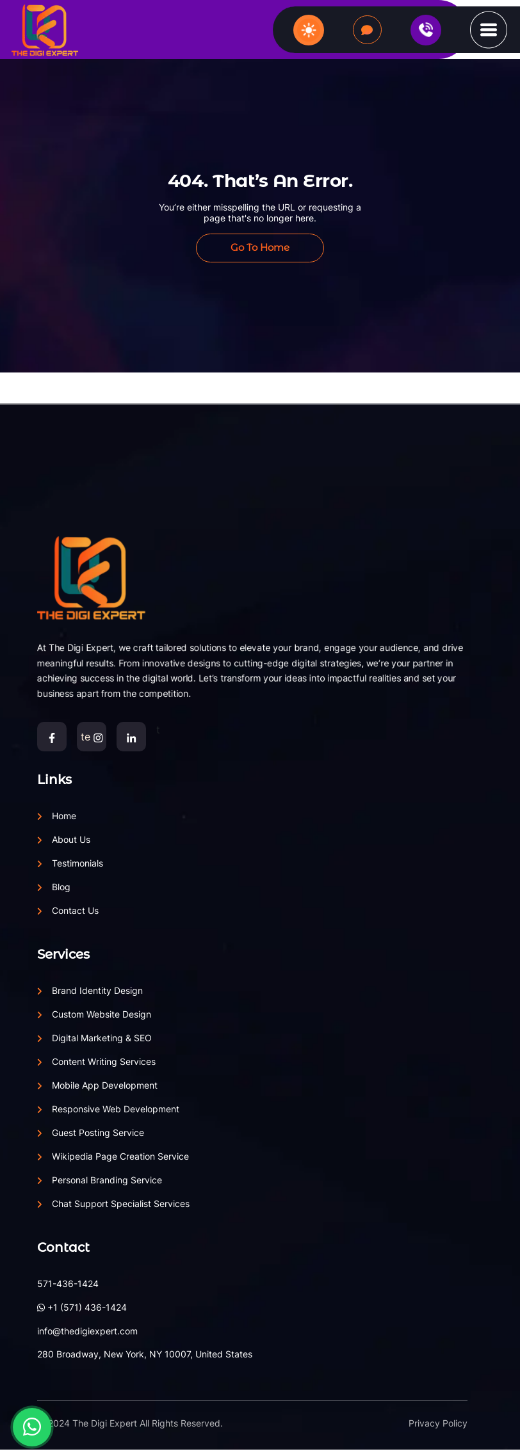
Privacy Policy (438, 1423)
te (92, 736)
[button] (488, 28)
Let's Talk (367, 30)
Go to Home (260, 247)
